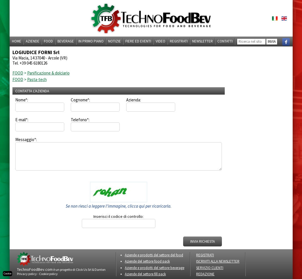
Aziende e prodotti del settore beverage (154, 267)
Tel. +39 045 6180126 (29, 63)
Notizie (114, 41)
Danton (100, 269)
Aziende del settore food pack (147, 261)
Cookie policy (48, 274)
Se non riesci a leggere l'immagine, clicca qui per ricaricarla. (119, 206)
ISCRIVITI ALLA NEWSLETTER (217, 261)
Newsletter (202, 41)
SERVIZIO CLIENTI (209, 267)
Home (16, 41)
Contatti (225, 41)
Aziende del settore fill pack (145, 274)
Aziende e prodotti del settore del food (154, 255)
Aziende (32, 41)
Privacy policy (27, 274)
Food (48, 41)
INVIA (272, 41)
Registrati (179, 41)
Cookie (7, 273)
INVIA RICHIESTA (202, 241)
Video (160, 41)
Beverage (65, 41)
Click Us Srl (83, 269)
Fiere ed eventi (138, 41)
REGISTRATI (205, 255)
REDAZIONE (205, 274)
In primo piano (91, 41)
